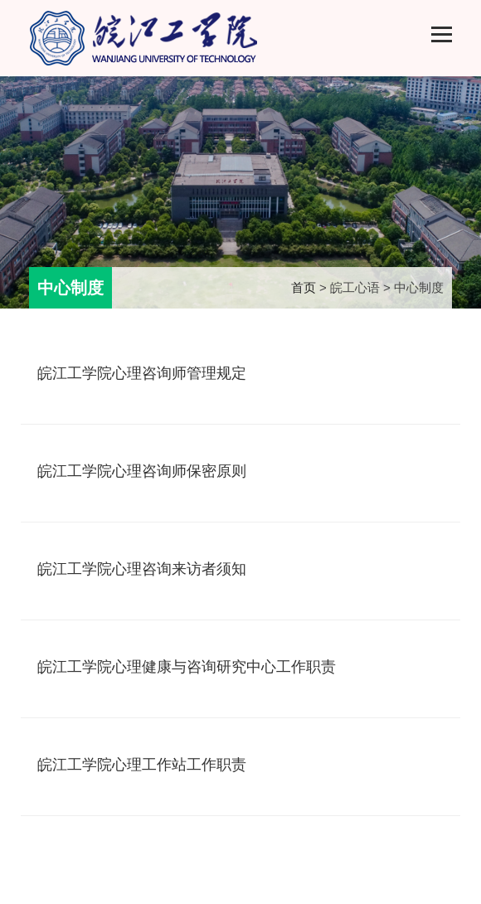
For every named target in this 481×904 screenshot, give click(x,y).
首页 (303, 287)
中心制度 (70, 288)
